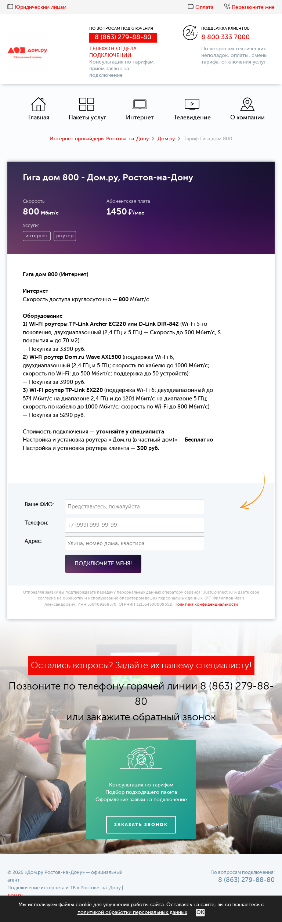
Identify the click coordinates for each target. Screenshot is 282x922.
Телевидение (192, 109)
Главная (38, 109)
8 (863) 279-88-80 (123, 37)
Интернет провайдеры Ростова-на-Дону (99, 138)
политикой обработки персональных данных (132, 912)
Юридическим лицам (36, 7)
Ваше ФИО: (39, 504)
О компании (247, 109)
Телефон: (36, 523)
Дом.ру (166, 138)
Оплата (200, 7)
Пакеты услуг (87, 109)
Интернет (140, 109)
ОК (200, 912)
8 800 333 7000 (225, 37)
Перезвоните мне (249, 7)
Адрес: (33, 541)
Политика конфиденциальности (206, 605)
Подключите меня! (103, 563)
